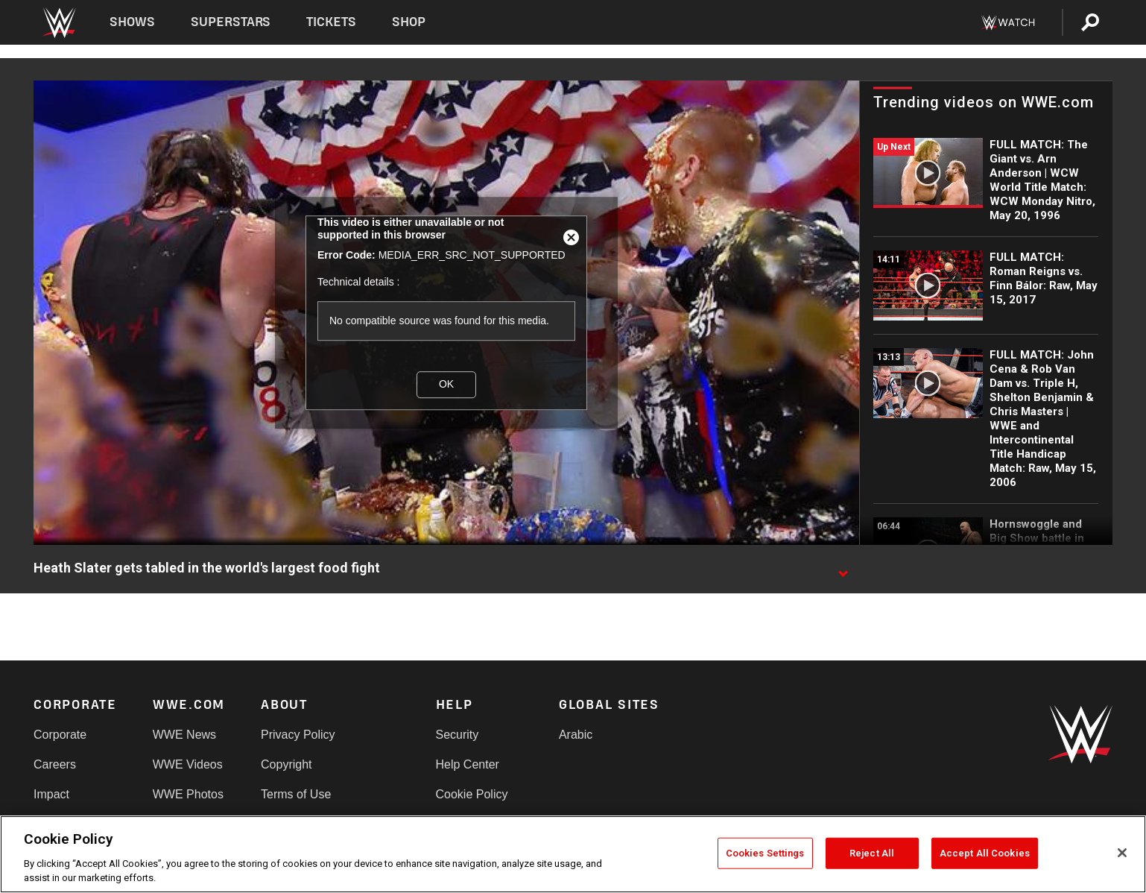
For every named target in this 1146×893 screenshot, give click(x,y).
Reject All (871, 853)
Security (457, 734)
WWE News (184, 734)
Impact (51, 794)
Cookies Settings (765, 853)
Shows (132, 22)
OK (446, 385)
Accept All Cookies (985, 853)
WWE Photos (188, 794)
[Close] (1122, 852)
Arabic (575, 734)
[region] (573, 854)
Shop (408, 22)
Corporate (60, 734)
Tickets (331, 22)
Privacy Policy (298, 734)
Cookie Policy (472, 794)
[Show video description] (842, 568)
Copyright (286, 764)
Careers (55, 764)
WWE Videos (188, 764)
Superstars (231, 22)
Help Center (467, 764)
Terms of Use (296, 794)
